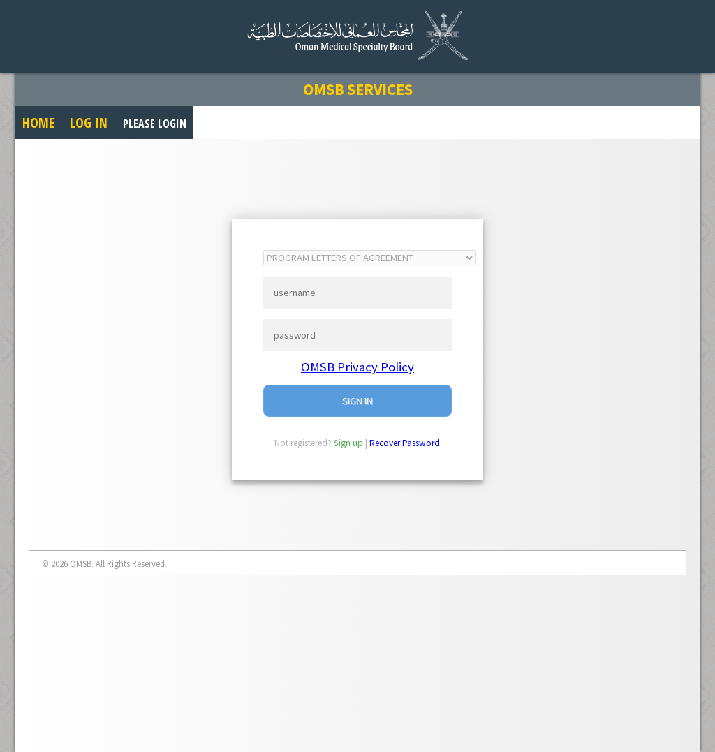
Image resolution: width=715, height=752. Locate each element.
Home (38, 122)
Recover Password (404, 443)
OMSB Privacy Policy (357, 367)
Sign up (348, 443)
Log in (89, 122)
